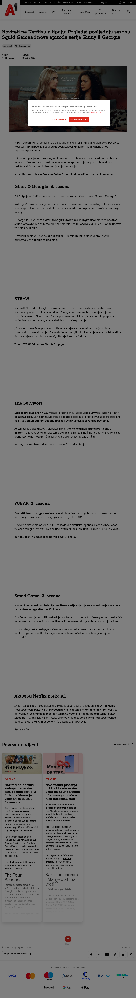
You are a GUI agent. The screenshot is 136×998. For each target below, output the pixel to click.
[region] (69, 113)
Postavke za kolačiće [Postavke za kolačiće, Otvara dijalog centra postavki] (58, 119)
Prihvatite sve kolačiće (79, 119)
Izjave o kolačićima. (95, 112)
